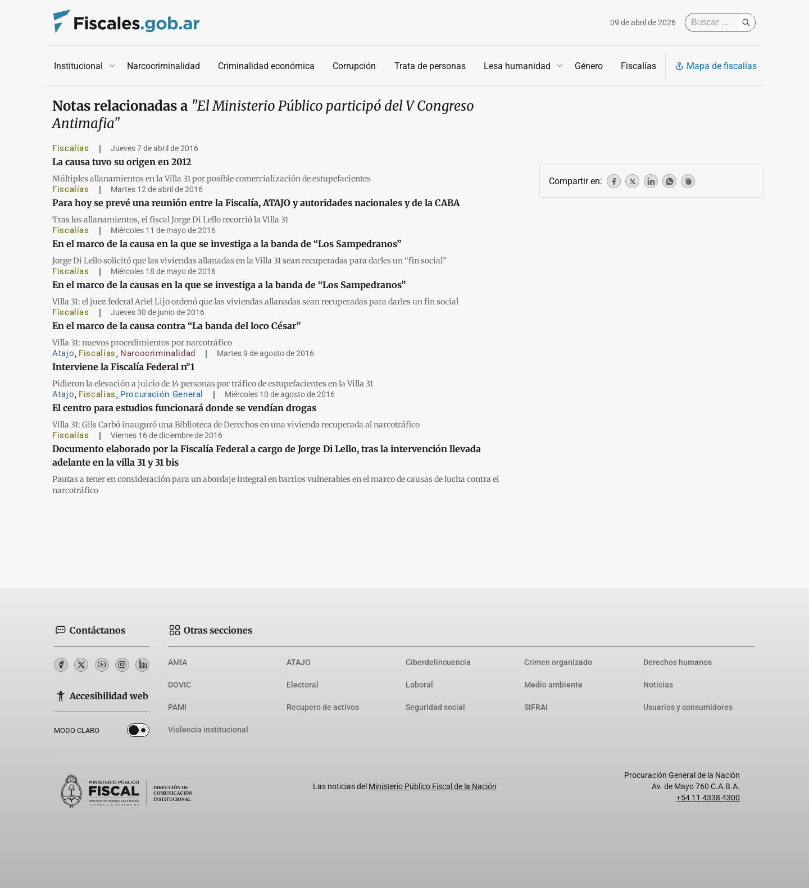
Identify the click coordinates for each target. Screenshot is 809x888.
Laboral (419, 684)
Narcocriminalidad (163, 66)
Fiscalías (638, 66)
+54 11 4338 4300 (708, 797)
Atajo (63, 353)
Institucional (78, 66)
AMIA (177, 662)
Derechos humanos (677, 662)
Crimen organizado (558, 662)
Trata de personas (430, 66)
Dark (138, 732)
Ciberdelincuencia (438, 662)
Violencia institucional (208, 729)
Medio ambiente (553, 684)
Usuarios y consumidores (688, 707)
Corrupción (354, 66)
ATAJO (299, 662)
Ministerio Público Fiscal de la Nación (433, 786)
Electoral (303, 684)
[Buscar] (714, 22)
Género (589, 66)
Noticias (658, 684)
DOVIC (179, 684)
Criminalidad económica (266, 66)
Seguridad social (435, 707)
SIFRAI (536, 707)
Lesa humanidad (517, 66)
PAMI (177, 707)
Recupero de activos (323, 707)
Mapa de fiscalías (716, 66)
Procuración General (161, 394)
